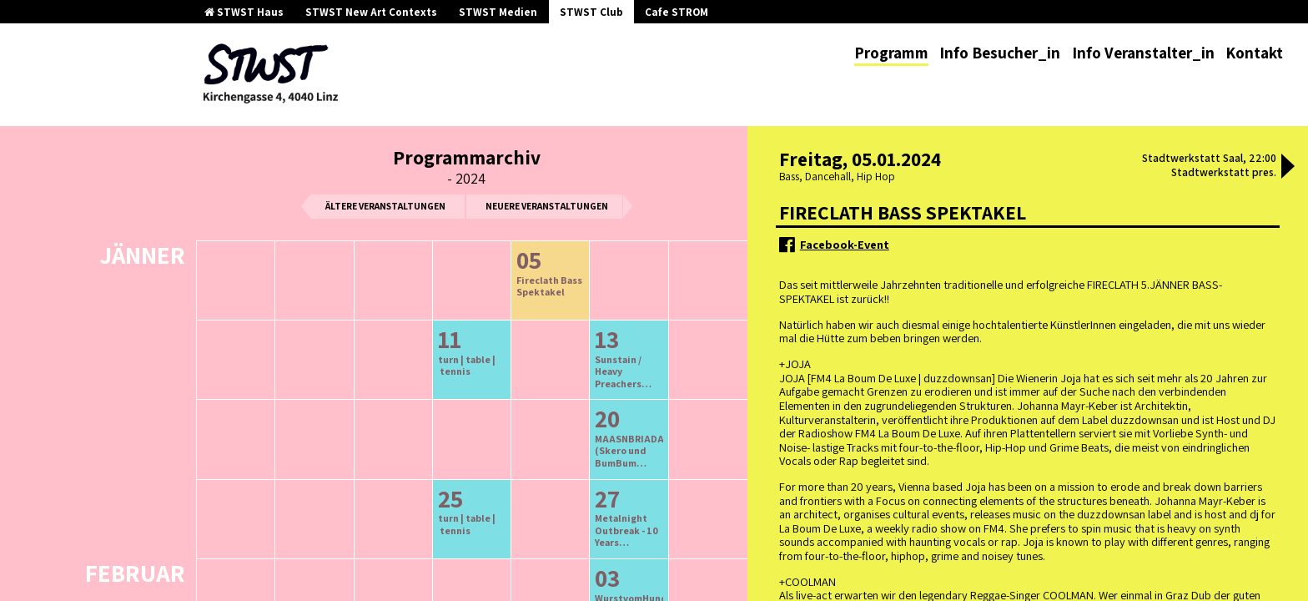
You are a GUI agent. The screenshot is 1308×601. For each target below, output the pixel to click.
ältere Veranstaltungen (385, 205)
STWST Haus (244, 12)
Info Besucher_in (999, 52)
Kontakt (1254, 52)
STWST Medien (498, 12)
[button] (1288, 168)
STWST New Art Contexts (371, 12)
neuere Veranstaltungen (546, 205)
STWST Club (591, 12)
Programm (891, 52)
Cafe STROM (676, 12)
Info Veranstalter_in (1143, 52)
